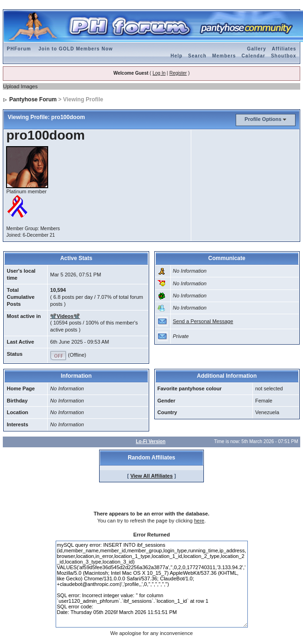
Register (178, 73)
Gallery (256, 48)
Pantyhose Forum (33, 99)
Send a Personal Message (203, 321)
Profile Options (263, 119)
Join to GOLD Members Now (75, 48)
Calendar (254, 55)
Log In (159, 73)
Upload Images (20, 86)
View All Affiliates (151, 476)
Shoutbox (283, 55)
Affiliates (284, 48)
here (199, 520)
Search (197, 55)
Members (224, 55)
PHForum (19, 48)
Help (177, 55)
